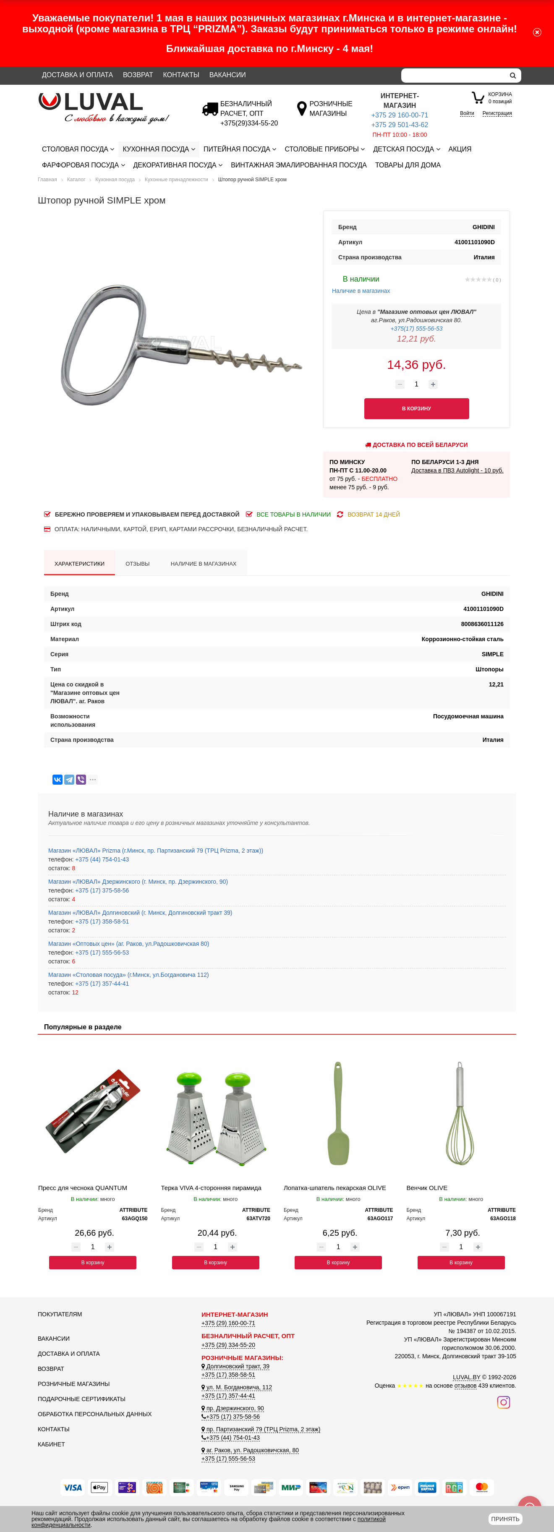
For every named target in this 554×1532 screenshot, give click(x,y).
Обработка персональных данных (95, 1414)
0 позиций (500, 97)
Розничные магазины (74, 1384)
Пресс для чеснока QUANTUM (82, 1187)
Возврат (138, 74)
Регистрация (497, 113)
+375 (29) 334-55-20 (228, 1344)
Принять (505, 1519)
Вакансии (227, 74)
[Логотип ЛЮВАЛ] (113, 96)
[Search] (453, 75)
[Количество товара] (416, 384)
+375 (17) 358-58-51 (101, 921)
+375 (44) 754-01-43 (101, 859)
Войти (467, 113)
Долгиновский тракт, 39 (235, 1366)
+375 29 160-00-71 (400, 115)
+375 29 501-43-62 (400, 124)
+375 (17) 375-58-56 (101, 890)
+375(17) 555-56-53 (416, 328)
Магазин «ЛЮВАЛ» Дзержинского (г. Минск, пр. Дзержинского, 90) (138, 881)
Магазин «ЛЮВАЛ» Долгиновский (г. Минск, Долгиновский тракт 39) (140, 912)
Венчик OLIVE (427, 1187)
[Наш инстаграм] (503, 1401)
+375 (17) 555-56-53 (101, 952)
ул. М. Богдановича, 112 (236, 1387)
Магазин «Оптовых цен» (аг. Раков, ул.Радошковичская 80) (128, 943)
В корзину (93, 1263)
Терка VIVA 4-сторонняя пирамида (211, 1187)
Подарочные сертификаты (81, 1399)
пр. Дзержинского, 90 (232, 1408)
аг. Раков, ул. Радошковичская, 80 (250, 1450)
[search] (513, 75)
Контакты (181, 74)
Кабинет (51, 1444)
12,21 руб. (416, 338)
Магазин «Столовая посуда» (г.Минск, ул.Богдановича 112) (128, 974)
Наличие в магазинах (361, 283)
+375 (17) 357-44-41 (101, 983)
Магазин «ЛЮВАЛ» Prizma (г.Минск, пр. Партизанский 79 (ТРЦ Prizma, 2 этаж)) (155, 850)
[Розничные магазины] (331, 113)
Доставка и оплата (77, 74)
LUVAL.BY (467, 1377)
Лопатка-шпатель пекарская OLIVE (335, 1187)
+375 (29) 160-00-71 (228, 1323)
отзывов (466, 1385)
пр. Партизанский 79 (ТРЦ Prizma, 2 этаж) (260, 1429)
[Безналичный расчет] (249, 123)
